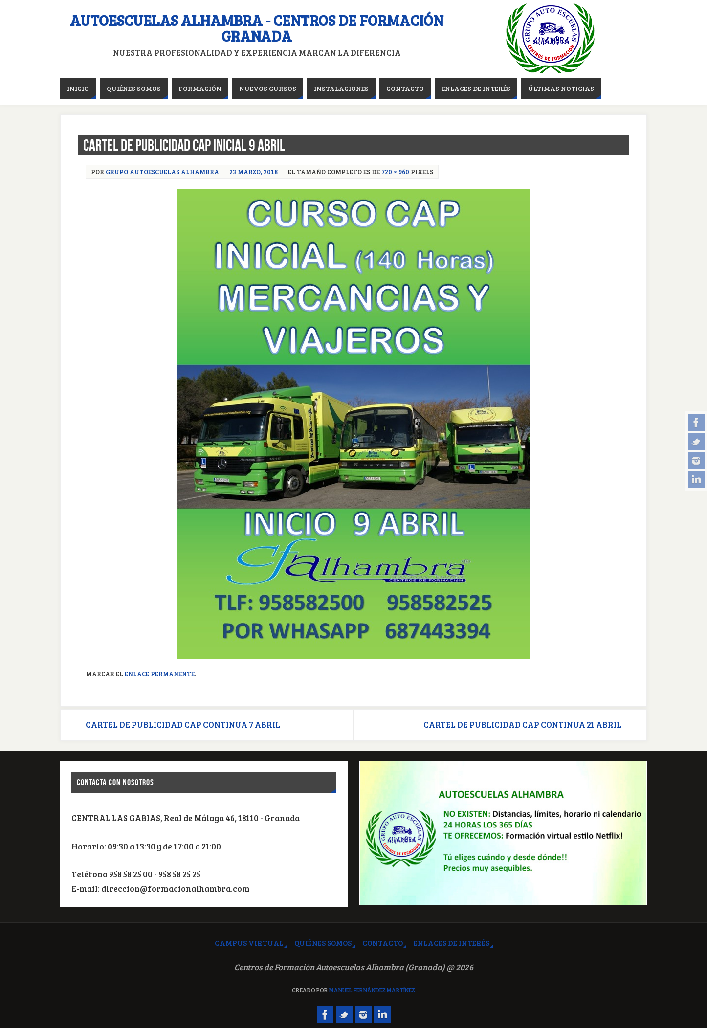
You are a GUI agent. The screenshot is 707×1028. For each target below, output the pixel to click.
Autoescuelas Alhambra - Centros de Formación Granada (256, 28)
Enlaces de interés (451, 943)
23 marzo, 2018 (253, 171)
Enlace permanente (160, 674)
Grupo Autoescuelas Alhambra (162, 171)
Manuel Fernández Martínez (372, 990)
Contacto (382, 943)
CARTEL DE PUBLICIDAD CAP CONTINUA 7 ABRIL (183, 724)
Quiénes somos (323, 943)
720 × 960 (395, 171)
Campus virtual (249, 943)
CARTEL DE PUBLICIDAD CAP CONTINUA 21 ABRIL (522, 724)
